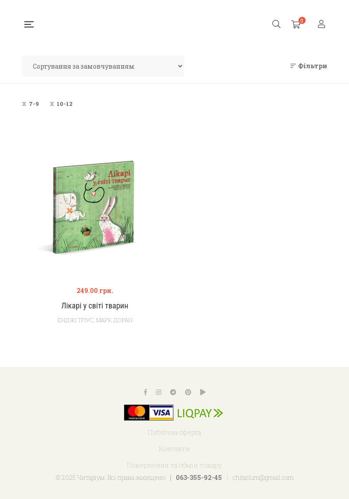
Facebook (145, 392)
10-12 (65, 104)
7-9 (34, 104)
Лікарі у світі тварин (94, 305)
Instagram (158, 392)
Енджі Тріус (75, 320)
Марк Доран (114, 320)
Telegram (173, 392)
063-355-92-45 (199, 477)
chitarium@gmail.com (263, 477)
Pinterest (188, 392)
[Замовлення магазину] (103, 66)
